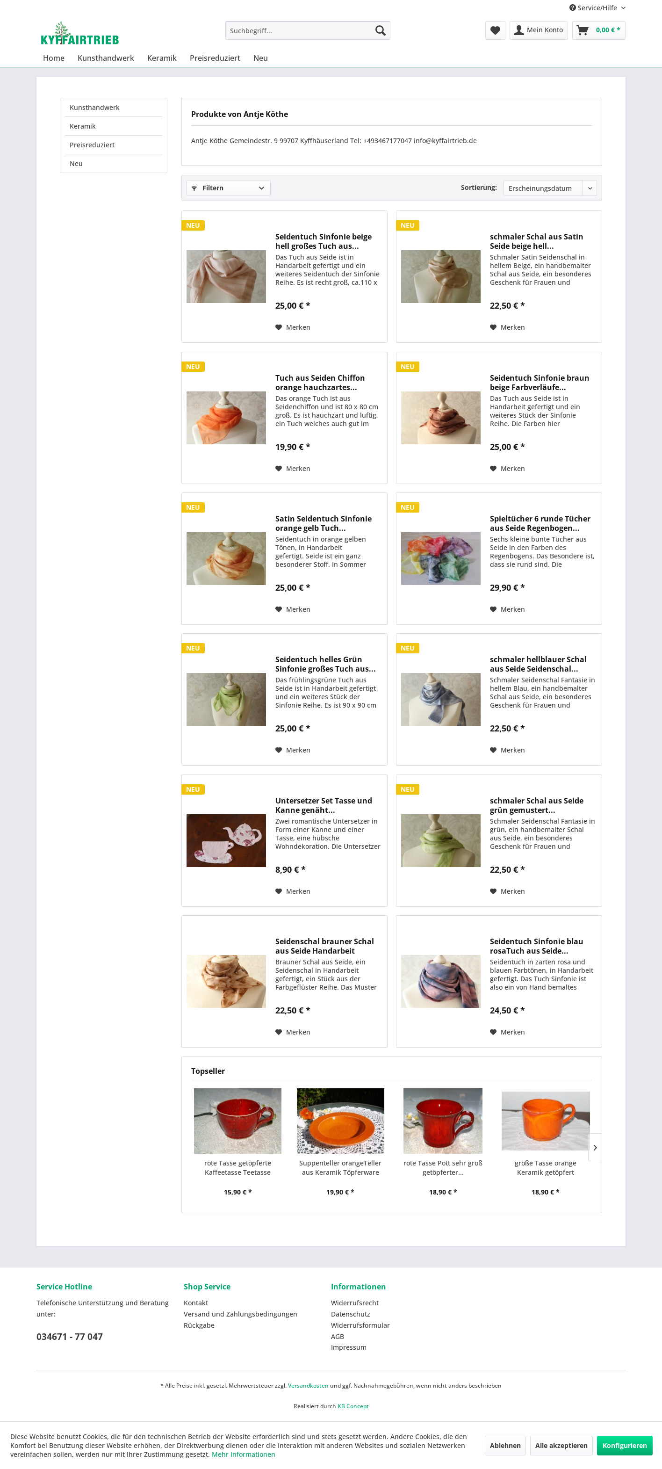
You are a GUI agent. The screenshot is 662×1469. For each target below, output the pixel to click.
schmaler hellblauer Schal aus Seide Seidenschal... (538, 664)
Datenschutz (350, 1314)
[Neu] (260, 58)
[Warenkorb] (599, 30)
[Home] (53, 58)
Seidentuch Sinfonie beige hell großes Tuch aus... (323, 241)
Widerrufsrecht (355, 1302)
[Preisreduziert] (215, 58)
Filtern (207, 187)
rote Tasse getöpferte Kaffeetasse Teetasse (237, 1167)
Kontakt (196, 1302)
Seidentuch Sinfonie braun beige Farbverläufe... (540, 382)
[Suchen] (380, 30)
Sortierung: (479, 187)
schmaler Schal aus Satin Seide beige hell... (536, 241)
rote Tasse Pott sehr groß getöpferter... (442, 1167)
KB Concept (353, 1406)
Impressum (349, 1347)
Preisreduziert (92, 144)
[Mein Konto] (539, 30)
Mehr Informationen (243, 1454)
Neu (76, 163)
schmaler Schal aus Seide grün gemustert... (536, 805)
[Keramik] (162, 58)
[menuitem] (307, 30)
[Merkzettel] (495, 30)
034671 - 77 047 (69, 1337)
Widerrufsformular (360, 1325)
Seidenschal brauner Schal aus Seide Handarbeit (324, 946)
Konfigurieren (625, 1445)
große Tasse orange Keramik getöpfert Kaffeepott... (545, 1167)
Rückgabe (199, 1325)
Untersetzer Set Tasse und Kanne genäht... (323, 805)
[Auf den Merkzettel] (292, 327)
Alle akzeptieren (561, 1445)
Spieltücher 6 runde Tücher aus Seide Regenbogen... (540, 523)
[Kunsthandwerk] (106, 58)
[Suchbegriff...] (307, 30)
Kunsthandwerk (95, 107)
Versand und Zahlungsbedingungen (240, 1314)
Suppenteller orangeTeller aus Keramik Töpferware (340, 1167)
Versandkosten (308, 1385)
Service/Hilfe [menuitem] (594, 7)
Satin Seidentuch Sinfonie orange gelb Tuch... (323, 523)
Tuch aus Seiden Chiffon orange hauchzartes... (320, 382)
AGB (337, 1336)
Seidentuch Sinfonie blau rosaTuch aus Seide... (536, 946)
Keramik (83, 126)
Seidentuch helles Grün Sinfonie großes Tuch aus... (325, 664)
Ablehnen (505, 1445)
